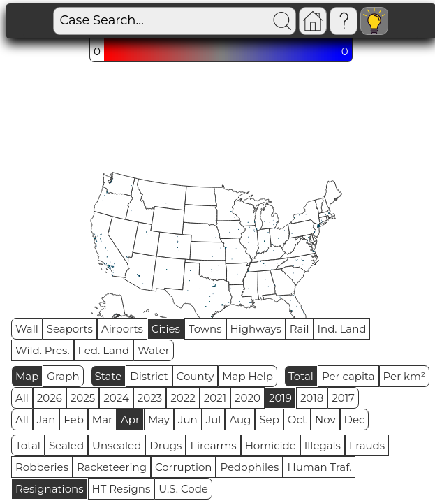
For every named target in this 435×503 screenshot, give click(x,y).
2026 (49, 397)
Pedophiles (249, 467)
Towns (205, 328)
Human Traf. (319, 467)
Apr (130, 419)
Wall (26, 328)
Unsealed (116, 445)
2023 (150, 397)
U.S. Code (183, 488)
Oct (297, 419)
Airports (122, 328)
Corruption (183, 467)
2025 (83, 397)
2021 (215, 397)
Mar (102, 419)
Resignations (49, 488)
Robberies (41, 467)
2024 (116, 397)
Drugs (165, 445)
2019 (280, 397)
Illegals (322, 445)
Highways (255, 328)
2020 (247, 397)
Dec (354, 419)
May (159, 419)
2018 (311, 397)
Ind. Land (342, 328)
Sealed (66, 445)
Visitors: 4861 (390, 21)
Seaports (70, 328)
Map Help (247, 376)
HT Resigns (121, 488)
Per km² (404, 376)
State (108, 376)
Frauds (367, 445)
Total (301, 376)
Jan (46, 419)
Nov (325, 419)
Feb (73, 419)
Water (154, 350)
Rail (299, 328)
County (195, 376)
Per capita (348, 376)
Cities (166, 328)
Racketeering (112, 467)
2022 (182, 397)
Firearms (213, 445)
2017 (343, 397)
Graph (63, 376)
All (22, 397)
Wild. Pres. (42, 350)
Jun (188, 419)
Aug (240, 419)
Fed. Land (104, 350)
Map (26, 376)
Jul (213, 419)
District (149, 376)
